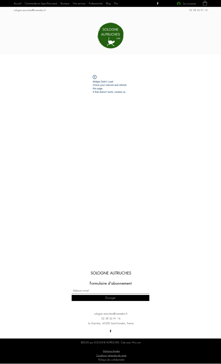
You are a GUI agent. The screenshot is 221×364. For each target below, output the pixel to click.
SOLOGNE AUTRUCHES (111, 273)
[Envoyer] (110, 298)
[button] (79, 3)
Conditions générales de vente (111, 355)
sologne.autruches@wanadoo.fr (30, 10)
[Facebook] (157, 3)
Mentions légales (111, 351)
